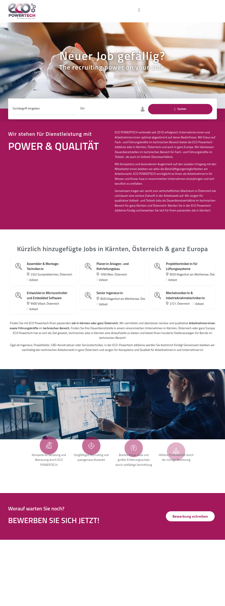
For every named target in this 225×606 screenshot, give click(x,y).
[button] (139, 10)
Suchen (180, 112)
